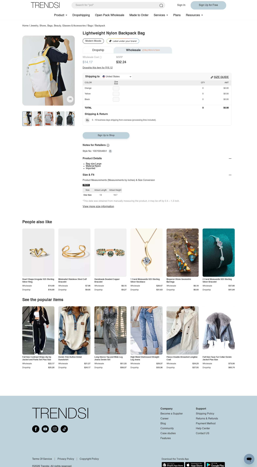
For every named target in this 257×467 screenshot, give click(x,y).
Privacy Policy (66, 459)
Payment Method (206, 423)
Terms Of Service (42, 459)
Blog (163, 423)
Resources (193, 15)
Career (164, 418)
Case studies (168, 433)
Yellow (88, 94)
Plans (177, 15)
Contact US (202, 433)
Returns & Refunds (207, 418)
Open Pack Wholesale (109, 15)
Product (59, 15)
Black (87, 99)
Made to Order (138, 15)
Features (165, 438)
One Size (116, 83)
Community (167, 428)
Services (159, 15)
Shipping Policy (205, 414)
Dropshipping (81, 15)
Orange (88, 88)
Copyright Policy (89, 459)
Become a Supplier (171, 414)
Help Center (203, 428)
